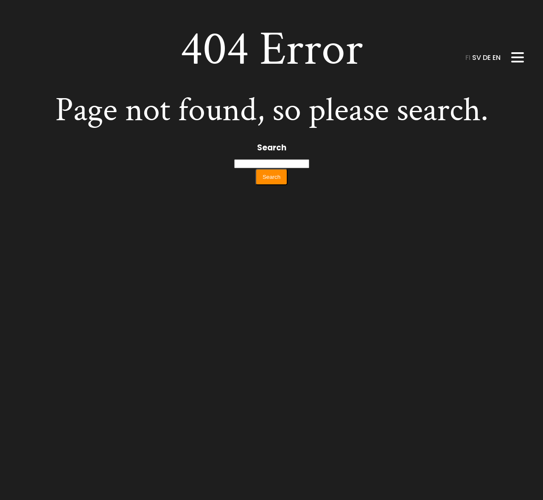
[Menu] (517, 57)
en (497, 57)
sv (477, 57)
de (488, 57)
